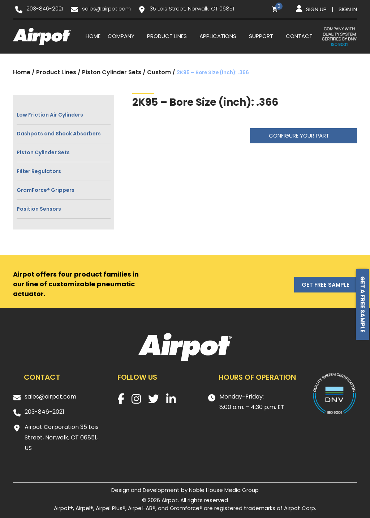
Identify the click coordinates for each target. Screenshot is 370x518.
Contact (299, 36)
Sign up (316, 9)
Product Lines (167, 36)
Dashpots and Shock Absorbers (59, 133)
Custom (159, 72)
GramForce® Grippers (45, 190)
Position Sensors (39, 208)
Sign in (348, 9)
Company (121, 36)
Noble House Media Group (224, 490)
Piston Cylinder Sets (111, 72)
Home (93, 36)
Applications (217, 36)
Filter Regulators (39, 171)
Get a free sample (362, 304)
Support (261, 36)
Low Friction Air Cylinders (50, 114)
